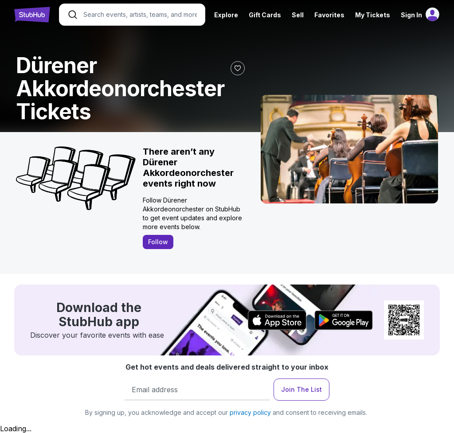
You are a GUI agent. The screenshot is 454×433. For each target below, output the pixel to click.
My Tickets (372, 15)
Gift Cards (265, 15)
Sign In (411, 15)
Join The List (301, 389)
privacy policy (250, 412)
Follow (158, 242)
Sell (298, 15)
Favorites (329, 15)
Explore (226, 15)
